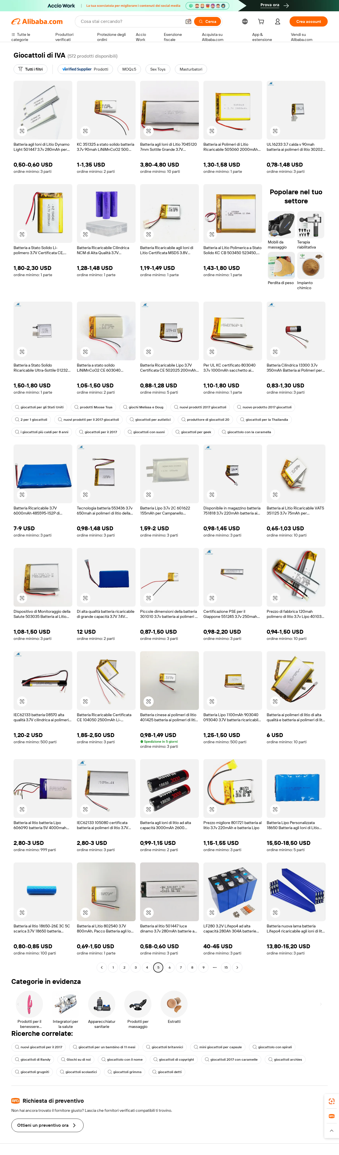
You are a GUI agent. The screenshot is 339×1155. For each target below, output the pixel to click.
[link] (331, 1101)
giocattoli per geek (193, 432)
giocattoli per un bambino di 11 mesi (104, 1047)
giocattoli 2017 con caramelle (231, 1059)
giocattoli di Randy (32, 1059)
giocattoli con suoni (146, 432)
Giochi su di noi (76, 1059)
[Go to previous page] (102, 967)
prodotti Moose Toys (93, 407)
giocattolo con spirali (272, 1047)
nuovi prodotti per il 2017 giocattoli (88, 419)
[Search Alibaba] (131, 21)
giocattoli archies (285, 1059)
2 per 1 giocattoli (31, 419)
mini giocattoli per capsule (218, 1047)
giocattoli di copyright (173, 1059)
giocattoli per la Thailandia (264, 419)
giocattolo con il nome (122, 1059)
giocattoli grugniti (32, 1072)
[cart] (262, 22)
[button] (188, 21)
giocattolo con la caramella (246, 432)
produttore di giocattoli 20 (205, 419)
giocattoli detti (167, 1072)
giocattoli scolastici (78, 1072)
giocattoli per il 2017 (98, 432)
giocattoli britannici (164, 1047)
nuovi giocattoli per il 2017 (38, 1047)
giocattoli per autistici (150, 419)
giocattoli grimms (125, 1072)
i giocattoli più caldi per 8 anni (41, 432)
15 (226, 967)
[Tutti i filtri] (30, 69)
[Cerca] (207, 21)
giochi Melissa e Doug (143, 407)
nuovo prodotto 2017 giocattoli (264, 407)
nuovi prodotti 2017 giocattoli (200, 407)
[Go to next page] (237, 967)
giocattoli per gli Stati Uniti (39, 407)
